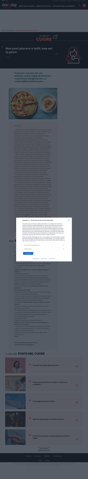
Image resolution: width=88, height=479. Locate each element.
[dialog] (44, 239)
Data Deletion (36, 258)
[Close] (69, 220)
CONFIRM (30, 253)
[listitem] (44, 245)
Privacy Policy (52, 258)
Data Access (44, 258)
